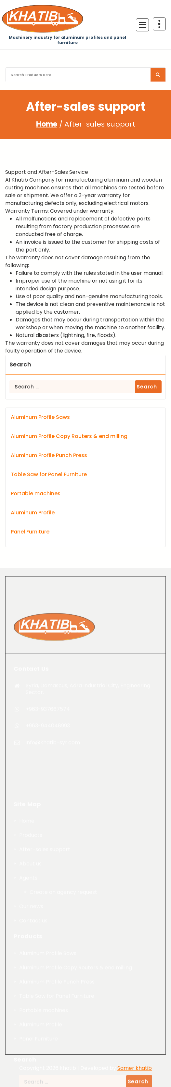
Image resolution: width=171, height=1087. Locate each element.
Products (30, 1031)
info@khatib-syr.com (53, 841)
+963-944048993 (48, 824)
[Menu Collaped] (142, 24)
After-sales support (44, 1045)
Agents (28, 1074)
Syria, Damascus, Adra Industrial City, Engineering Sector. (88, 787)
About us (30, 1060)
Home (46, 124)
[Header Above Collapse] (159, 23)
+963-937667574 (48, 807)
